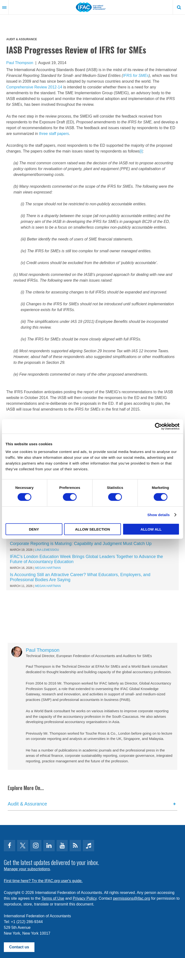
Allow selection (92, 529)
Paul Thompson (19, 63)
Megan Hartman (48, 568)
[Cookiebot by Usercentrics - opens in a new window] (158, 426)
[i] (141, 151)
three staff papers (54, 134)
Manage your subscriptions (27, 869)
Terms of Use (52, 898)
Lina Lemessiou (47, 550)
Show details (158, 515)
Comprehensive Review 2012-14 (34, 87)
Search (179, 7)
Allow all (151, 529)
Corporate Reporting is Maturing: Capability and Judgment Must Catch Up (81, 543)
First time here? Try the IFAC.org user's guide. (43, 881)
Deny (34, 529)
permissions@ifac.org (131, 898)
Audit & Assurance (21, 39)
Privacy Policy (84, 898)
